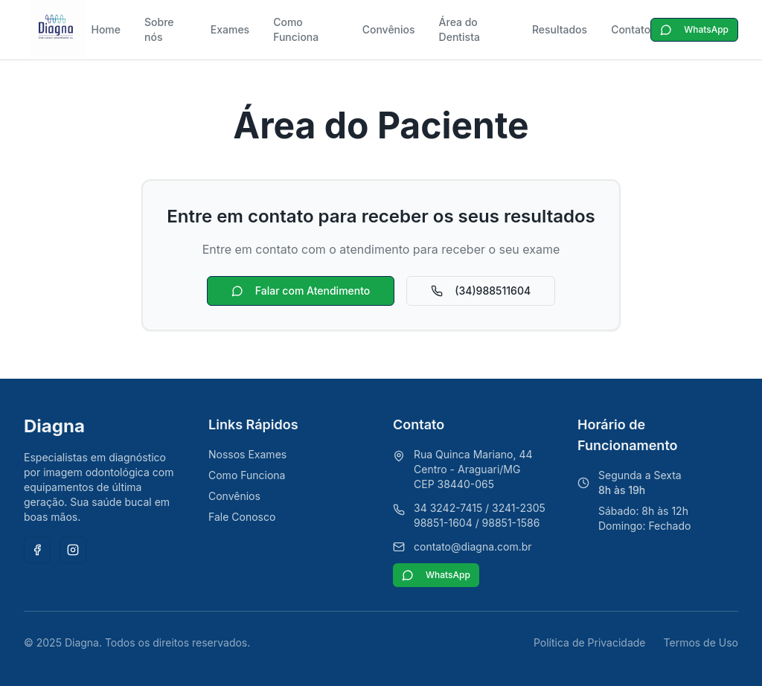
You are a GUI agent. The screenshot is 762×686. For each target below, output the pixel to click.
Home (106, 29)
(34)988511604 (481, 290)
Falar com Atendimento (300, 290)
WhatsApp (694, 30)
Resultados (559, 29)
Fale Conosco (241, 516)
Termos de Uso (701, 642)
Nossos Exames (247, 454)
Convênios (388, 29)
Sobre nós (159, 29)
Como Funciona (295, 29)
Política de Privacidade (590, 642)
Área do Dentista (459, 29)
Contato (630, 29)
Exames (230, 29)
